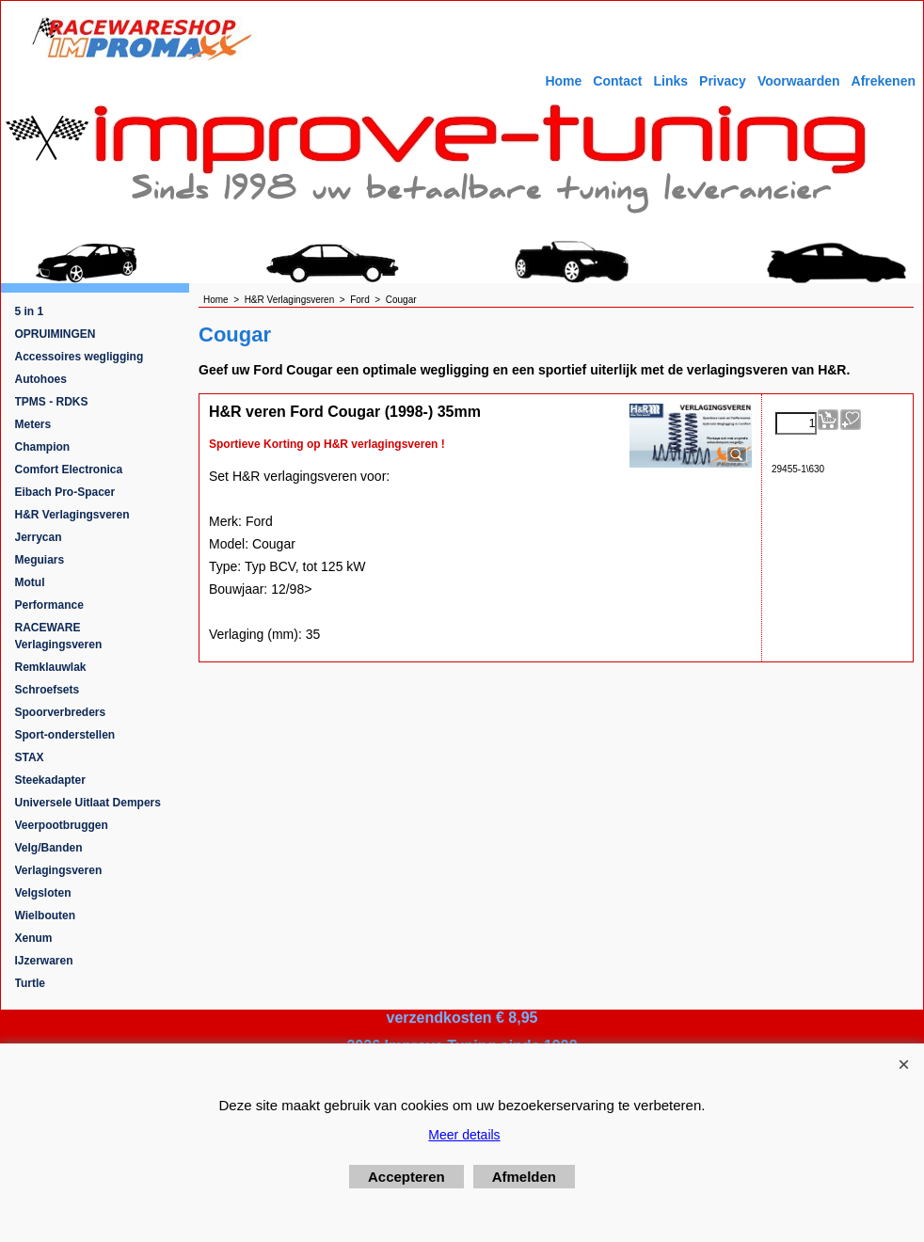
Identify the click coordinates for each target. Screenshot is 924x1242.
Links (670, 80)
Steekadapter (50, 780)
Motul (30, 582)
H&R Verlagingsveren (72, 514)
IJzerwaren (44, 960)
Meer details (464, 1134)
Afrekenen (884, 80)
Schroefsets (47, 689)
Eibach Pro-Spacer (65, 492)
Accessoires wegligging (79, 356)
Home (563, 80)
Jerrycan (38, 537)
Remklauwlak (51, 667)
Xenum (34, 938)
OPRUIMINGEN (55, 334)
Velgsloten (43, 893)
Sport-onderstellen (65, 734)
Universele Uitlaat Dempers (88, 802)
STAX (29, 757)
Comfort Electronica (69, 469)
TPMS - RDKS (51, 401)
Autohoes (41, 379)
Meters (33, 424)
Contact (617, 80)
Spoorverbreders (60, 712)
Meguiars (40, 559)
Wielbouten (45, 915)
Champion (43, 447)
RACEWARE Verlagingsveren (59, 636)
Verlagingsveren (59, 870)
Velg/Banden (49, 847)
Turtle (30, 983)
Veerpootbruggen (61, 825)
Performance (49, 605)
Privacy (722, 80)
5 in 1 (29, 311)
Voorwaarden (798, 80)
